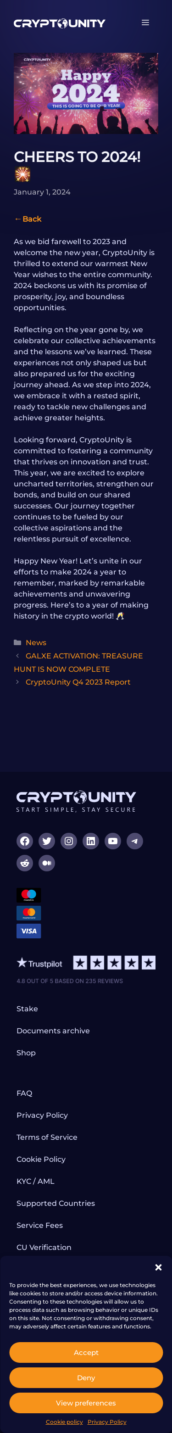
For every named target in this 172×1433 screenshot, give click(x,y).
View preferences (86, 1403)
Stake (27, 1008)
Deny (86, 1377)
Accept (86, 1352)
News (36, 642)
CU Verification (44, 1247)
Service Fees (40, 1225)
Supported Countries (56, 1203)
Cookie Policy (41, 1159)
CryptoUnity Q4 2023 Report (78, 682)
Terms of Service (47, 1137)
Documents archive (53, 1030)
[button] (158, 1267)
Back (31, 219)
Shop (26, 1052)
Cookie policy (64, 1421)
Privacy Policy (107, 1421)
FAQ (24, 1093)
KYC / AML (36, 1181)
